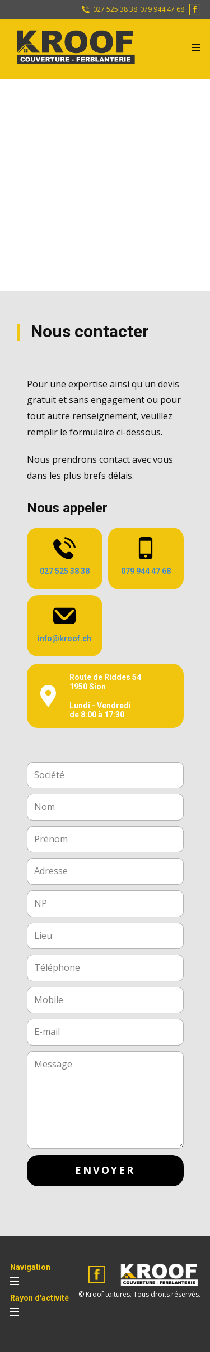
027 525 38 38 (114, 9)
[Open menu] (196, 47)
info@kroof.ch (64, 638)
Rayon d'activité (39, 1297)
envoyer (105, 1170)
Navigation (30, 1267)
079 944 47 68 (162, 9)
